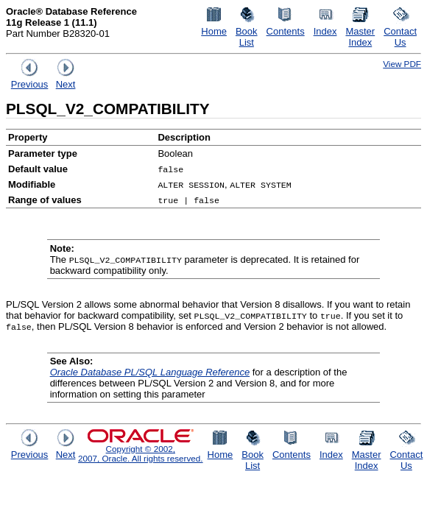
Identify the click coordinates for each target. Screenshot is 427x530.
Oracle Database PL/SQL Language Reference (150, 372)
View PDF (402, 63)
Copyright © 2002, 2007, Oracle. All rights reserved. (140, 453)
